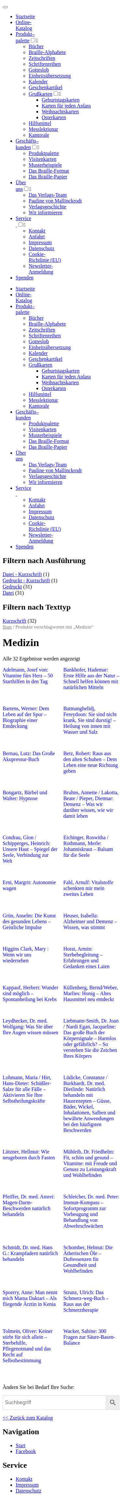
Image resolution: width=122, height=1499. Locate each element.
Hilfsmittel (40, 123)
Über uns (21, 455)
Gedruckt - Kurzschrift (26, 580)
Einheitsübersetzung (50, 75)
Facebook (26, 1451)
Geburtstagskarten (60, 100)
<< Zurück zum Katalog (28, 1418)
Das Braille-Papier (48, 176)
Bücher (36, 46)
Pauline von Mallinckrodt (55, 201)
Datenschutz (41, 248)
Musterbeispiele (45, 165)
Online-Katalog (24, 25)
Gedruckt (12, 586)
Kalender (38, 81)
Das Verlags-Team (48, 195)
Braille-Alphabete (47, 52)
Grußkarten (40, 94)
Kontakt (37, 230)
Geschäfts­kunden (27, 414)
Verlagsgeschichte (47, 206)
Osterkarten (54, 117)
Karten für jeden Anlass (66, 105)
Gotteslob (39, 70)
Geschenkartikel (45, 87)
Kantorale (39, 135)
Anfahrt (37, 236)
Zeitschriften (42, 58)
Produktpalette (44, 153)
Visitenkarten (42, 159)
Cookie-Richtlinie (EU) (45, 257)
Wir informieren (45, 212)
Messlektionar (43, 129)
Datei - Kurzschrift (22, 574)
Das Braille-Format (49, 171)
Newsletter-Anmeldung (41, 269)
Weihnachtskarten (60, 111)
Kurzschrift (14, 621)
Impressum (40, 242)
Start (7, 626)
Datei (8, 593)
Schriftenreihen (45, 64)
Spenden (25, 277)
